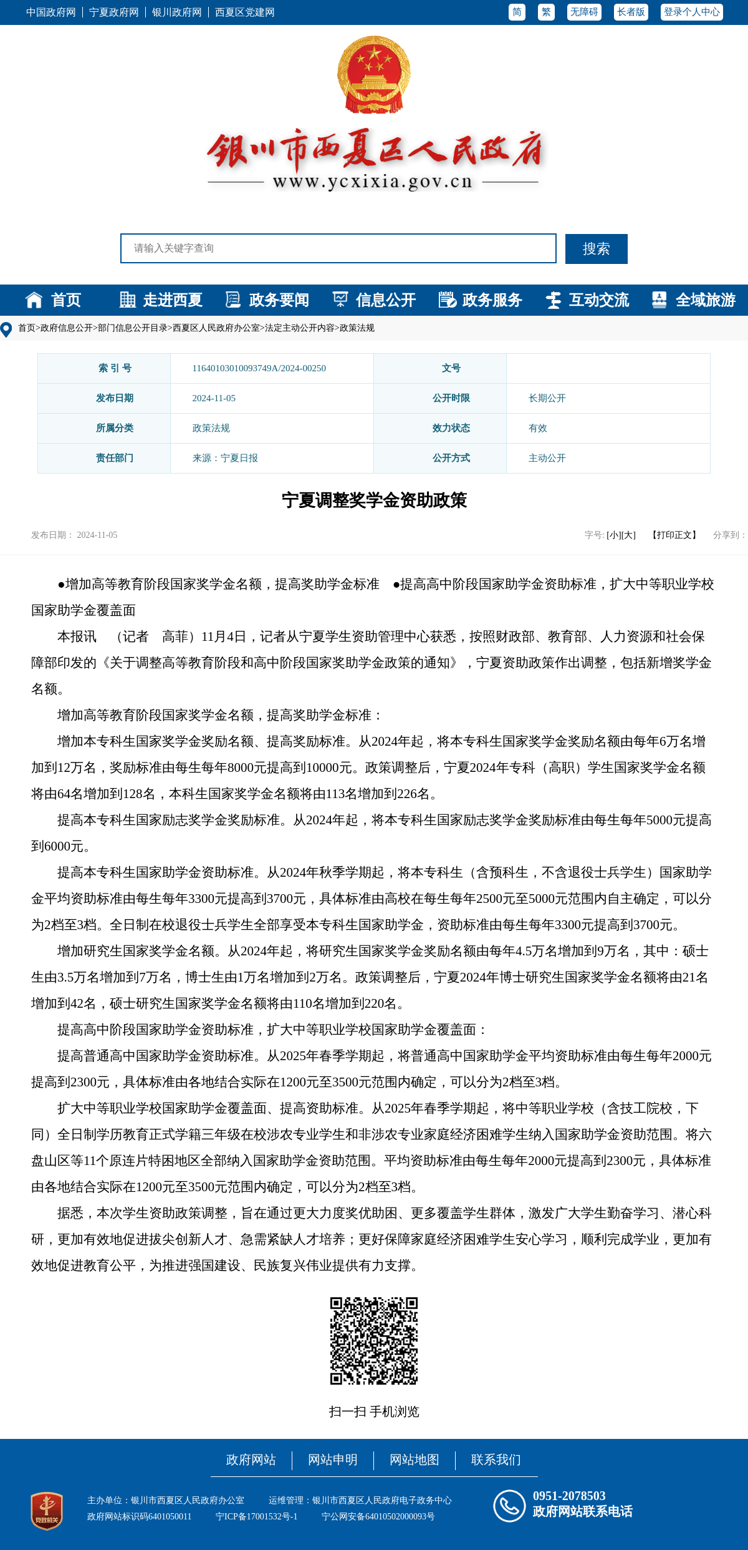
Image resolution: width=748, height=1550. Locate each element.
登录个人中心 (692, 12)
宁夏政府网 (114, 12)
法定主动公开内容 (300, 328)
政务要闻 (279, 300)
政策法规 (357, 328)
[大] (628, 535)
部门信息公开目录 (133, 328)
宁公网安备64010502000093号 (378, 1516)
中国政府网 (51, 12)
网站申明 (333, 1459)
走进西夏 (173, 300)
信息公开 (386, 300)
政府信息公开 (67, 328)
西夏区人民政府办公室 (216, 328)
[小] (614, 535)
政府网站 (251, 1459)
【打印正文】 (674, 535)
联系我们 (496, 1459)
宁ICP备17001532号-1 (256, 1516)
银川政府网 (177, 12)
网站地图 (414, 1459)
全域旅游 (706, 300)
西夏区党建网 (245, 12)
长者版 (631, 12)
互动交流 (599, 300)
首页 (66, 300)
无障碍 (584, 12)
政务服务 (492, 300)
